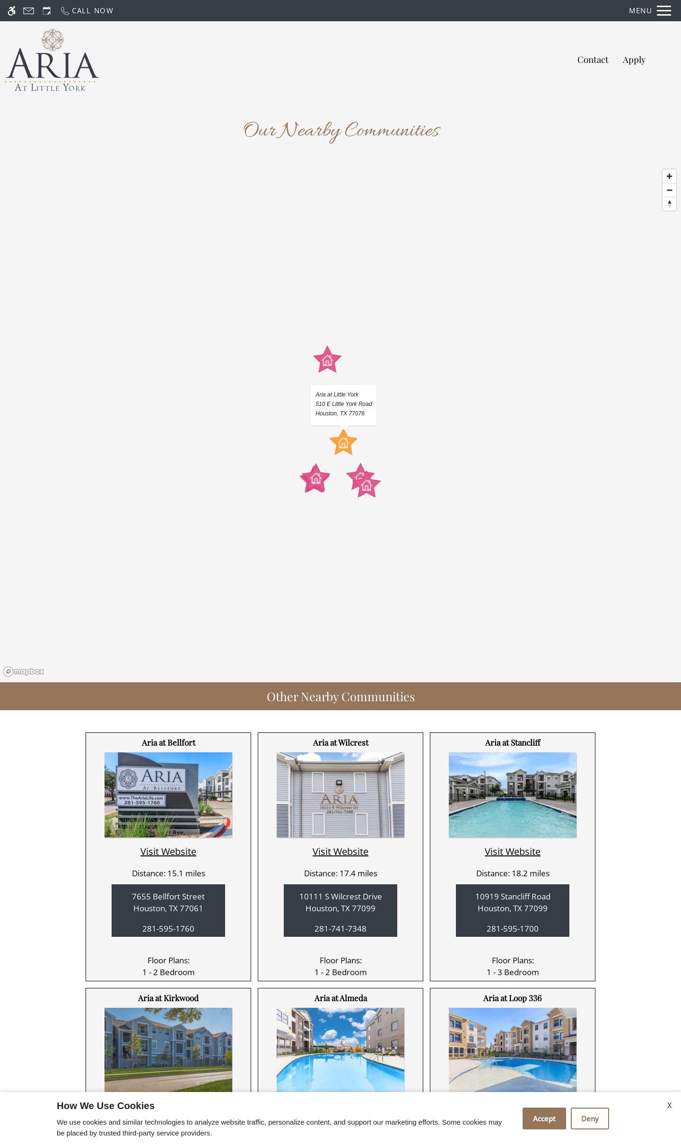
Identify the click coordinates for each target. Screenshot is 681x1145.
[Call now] (86, 10)
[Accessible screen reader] (11, 10)
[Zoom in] (669, 176)
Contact (593, 59)
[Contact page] (28, 10)
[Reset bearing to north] (669, 204)
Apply (634, 59)
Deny (590, 1118)
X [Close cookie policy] (669, 1105)
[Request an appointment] (46, 10)
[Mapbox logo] (23, 671)
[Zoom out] (669, 190)
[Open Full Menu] (650, 10)
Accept (544, 1118)
